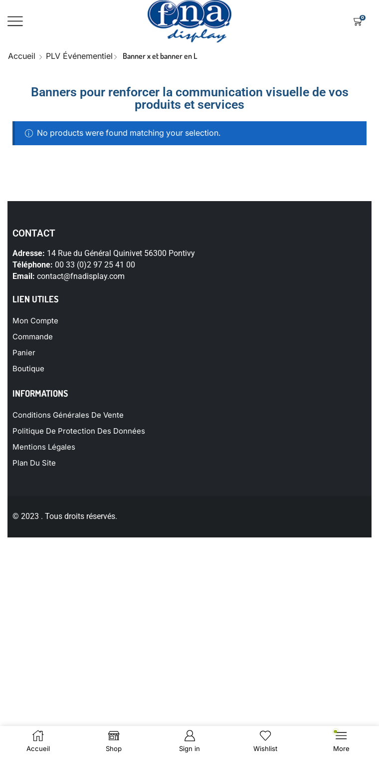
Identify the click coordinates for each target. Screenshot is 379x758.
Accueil (21, 56)
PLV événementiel (79, 56)
